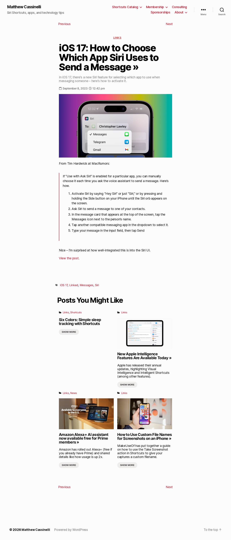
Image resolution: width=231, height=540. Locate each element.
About (179, 12)
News (73, 393)
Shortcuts (76, 312)
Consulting (179, 7)
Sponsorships (160, 12)
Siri (97, 285)
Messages (86, 285)
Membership (155, 7)
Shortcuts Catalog (125, 7)
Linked (73, 285)
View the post (69, 258)
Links (117, 38)
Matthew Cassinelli (25, 7)
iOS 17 (64, 285)
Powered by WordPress (72, 530)
